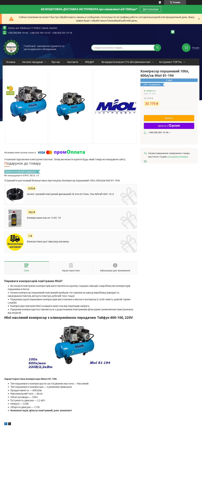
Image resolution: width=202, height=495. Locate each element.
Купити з (169, 125)
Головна (10, 62)
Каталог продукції (32, 62)
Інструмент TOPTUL (170, 62)
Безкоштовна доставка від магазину (48, 241)
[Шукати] (157, 47)
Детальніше (150, 9)
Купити (169, 118)
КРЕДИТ (89, 62)
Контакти (72, 62)
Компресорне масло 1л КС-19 (44, 217)
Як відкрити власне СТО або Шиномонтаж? (126, 62)
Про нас (56, 62)
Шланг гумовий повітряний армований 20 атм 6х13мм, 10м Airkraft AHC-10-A (70, 194)
